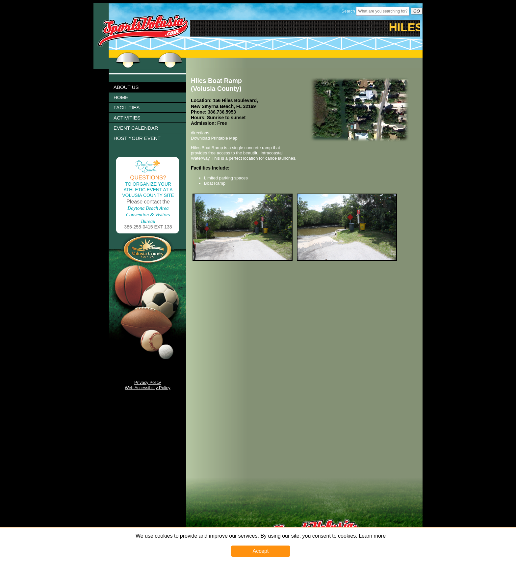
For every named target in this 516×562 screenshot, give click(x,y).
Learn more (372, 536)
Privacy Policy (147, 382)
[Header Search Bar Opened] (382, 11)
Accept (261, 551)
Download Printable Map (214, 138)
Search (348, 11)
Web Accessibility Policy (147, 387)
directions (200, 132)
